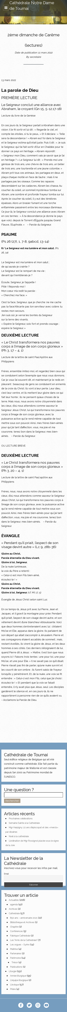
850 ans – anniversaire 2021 (23, 918)
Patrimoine (15, 958)
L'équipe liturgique (19, 980)
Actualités (14, 900)
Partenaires (15, 953)
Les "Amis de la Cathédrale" (23, 940)
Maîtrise (14, 949)
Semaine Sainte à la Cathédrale (24, 823)
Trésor (14, 962)
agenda (14, 904)
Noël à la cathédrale (19, 836)
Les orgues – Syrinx (19, 944)
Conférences (16, 931)
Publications (16, 967)
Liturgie (12, 971)
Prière (13, 989)
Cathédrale (14, 913)
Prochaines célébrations (21, 818)
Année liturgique (18, 975)
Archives (13, 909)
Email (6, 874)
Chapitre (14, 926)
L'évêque (14, 984)
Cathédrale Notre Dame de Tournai (31, 5)
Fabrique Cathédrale (20, 935)
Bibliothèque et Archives (22, 922)
